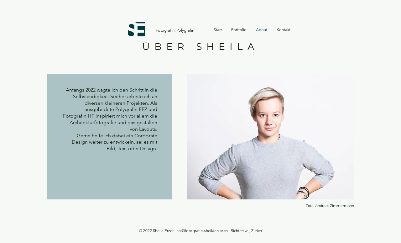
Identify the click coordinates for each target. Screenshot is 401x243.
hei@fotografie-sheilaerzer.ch (202, 230)
